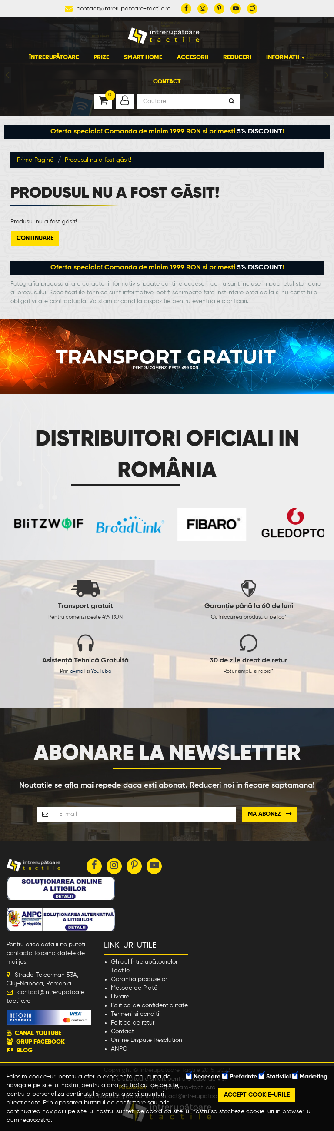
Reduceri (237, 57)
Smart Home (143, 57)
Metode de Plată (134, 988)
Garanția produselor (139, 979)
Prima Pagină (35, 160)
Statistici (275, 1077)
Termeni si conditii (135, 1014)
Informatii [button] (285, 57)
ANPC (119, 1049)
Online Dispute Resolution (146, 1040)
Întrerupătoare (54, 57)
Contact (167, 82)
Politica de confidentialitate (149, 1005)
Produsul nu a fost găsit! (98, 160)
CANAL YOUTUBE (38, 1033)
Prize (101, 57)
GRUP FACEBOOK (40, 1042)
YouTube (101, 671)
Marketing (309, 1077)
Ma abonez (270, 814)
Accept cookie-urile (257, 1095)
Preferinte (239, 1077)
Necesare (203, 1077)
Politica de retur (132, 1023)
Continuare (35, 238)
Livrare (120, 997)
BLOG (25, 1051)
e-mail (77, 671)
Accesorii (192, 57)
